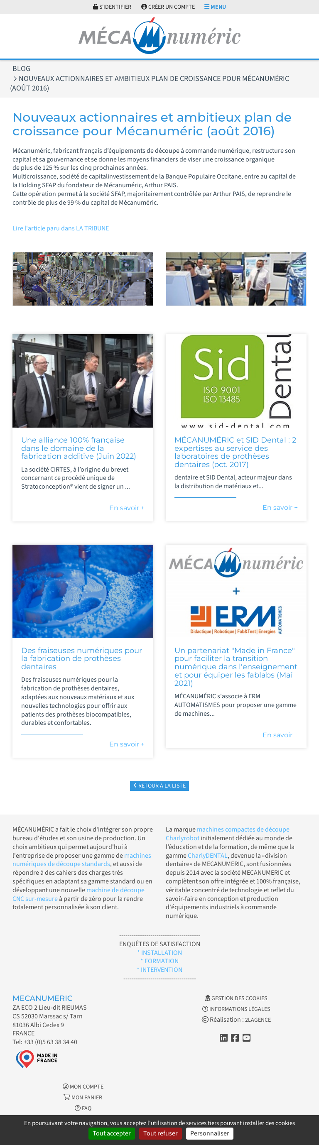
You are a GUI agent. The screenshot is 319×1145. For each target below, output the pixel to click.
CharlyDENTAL (208, 855)
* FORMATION (159, 961)
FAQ (83, 1108)
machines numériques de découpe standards (81, 860)
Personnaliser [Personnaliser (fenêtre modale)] (209, 1133)
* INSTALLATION (159, 952)
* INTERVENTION (159, 969)
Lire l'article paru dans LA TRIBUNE (60, 228)
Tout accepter (112, 1133)
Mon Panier (83, 1098)
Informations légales (236, 1009)
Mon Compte (83, 1087)
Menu (215, 7)
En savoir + (127, 508)
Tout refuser (160, 1133)
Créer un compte (168, 7)
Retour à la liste (159, 786)
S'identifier (112, 7)
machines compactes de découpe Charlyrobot (228, 834)
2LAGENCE (258, 1020)
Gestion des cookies (236, 998)
